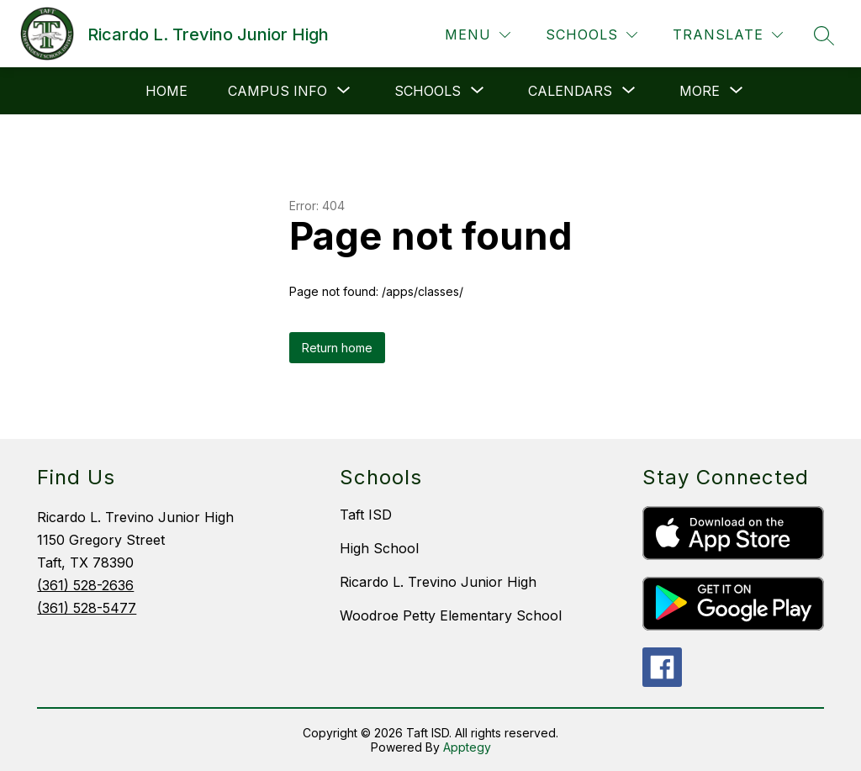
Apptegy (467, 747)
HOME (166, 90)
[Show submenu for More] (699, 91)
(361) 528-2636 (85, 585)
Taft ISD (366, 514)
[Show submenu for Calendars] (570, 91)
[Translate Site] (727, 34)
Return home (337, 348)
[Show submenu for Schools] (427, 91)
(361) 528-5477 (86, 607)
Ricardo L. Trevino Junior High (438, 581)
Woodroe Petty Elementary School (451, 615)
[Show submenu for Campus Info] (277, 91)
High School (379, 548)
